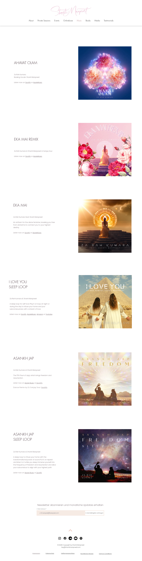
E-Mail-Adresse (41, 509)
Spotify (28, 82)
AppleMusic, (31, 314)
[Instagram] (59, 538)
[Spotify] (81, 538)
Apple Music (29, 383)
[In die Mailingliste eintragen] (94, 513)
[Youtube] (75, 538)
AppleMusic (37, 82)
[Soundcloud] (70, 538)
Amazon (40, 314)
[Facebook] (65, 538)
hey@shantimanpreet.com (71, 547)
